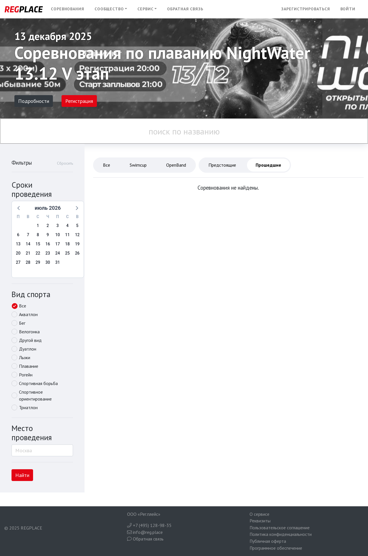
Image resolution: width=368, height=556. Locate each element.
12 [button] (77, 234)
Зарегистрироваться (305, 8)
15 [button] (38, 244)
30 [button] (47, 262)
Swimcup (138, 165)
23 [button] (47, 253)
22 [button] (38, 253)
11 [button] (67, 234)
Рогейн (25, 375)
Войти (348, 8)
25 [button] (67, 253)
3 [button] (57, 225)
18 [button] (67, 244)
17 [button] (57, 244)
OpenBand (176, 165)
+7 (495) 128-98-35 (149, 525)
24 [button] (57, 253)
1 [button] (38, 225)
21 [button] (28, 253)
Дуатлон (27, 349)
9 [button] (48, 234)
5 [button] (77, 225)
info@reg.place (145, 532)
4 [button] (67, 225)
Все (22, 306)
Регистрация (79, 101)
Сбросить (65, 163)
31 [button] (57, 262)
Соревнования (67, 8)
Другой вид (30, 340)
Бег (22, 323)
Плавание (28, 366)
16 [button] (47, 244)
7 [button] (28, 234)
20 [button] (18, 253)
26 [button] (77, 253)
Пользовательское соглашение (280, 527)
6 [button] (18, 234)
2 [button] (48, 225)
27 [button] (18, 262)
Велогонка (29, 331)
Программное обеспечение (276, 548)
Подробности (33, 101)
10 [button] (57, 234)
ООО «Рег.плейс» (143, 514)
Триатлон (28, 407)
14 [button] (28, 244)
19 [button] (77, 244)
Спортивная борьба (38, 383)
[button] (111, 9)
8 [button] (38, 234)
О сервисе (259, 514)
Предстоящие (222, 165)
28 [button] (28, 262)
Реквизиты (260, 521)
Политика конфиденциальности (281, 534)
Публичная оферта (268, 541)
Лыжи (24, 357)
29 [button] (38, 262)
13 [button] (18, 244)
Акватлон (28, 314)
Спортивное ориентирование (35, 395)
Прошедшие (268, 165)
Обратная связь (185, 8)
